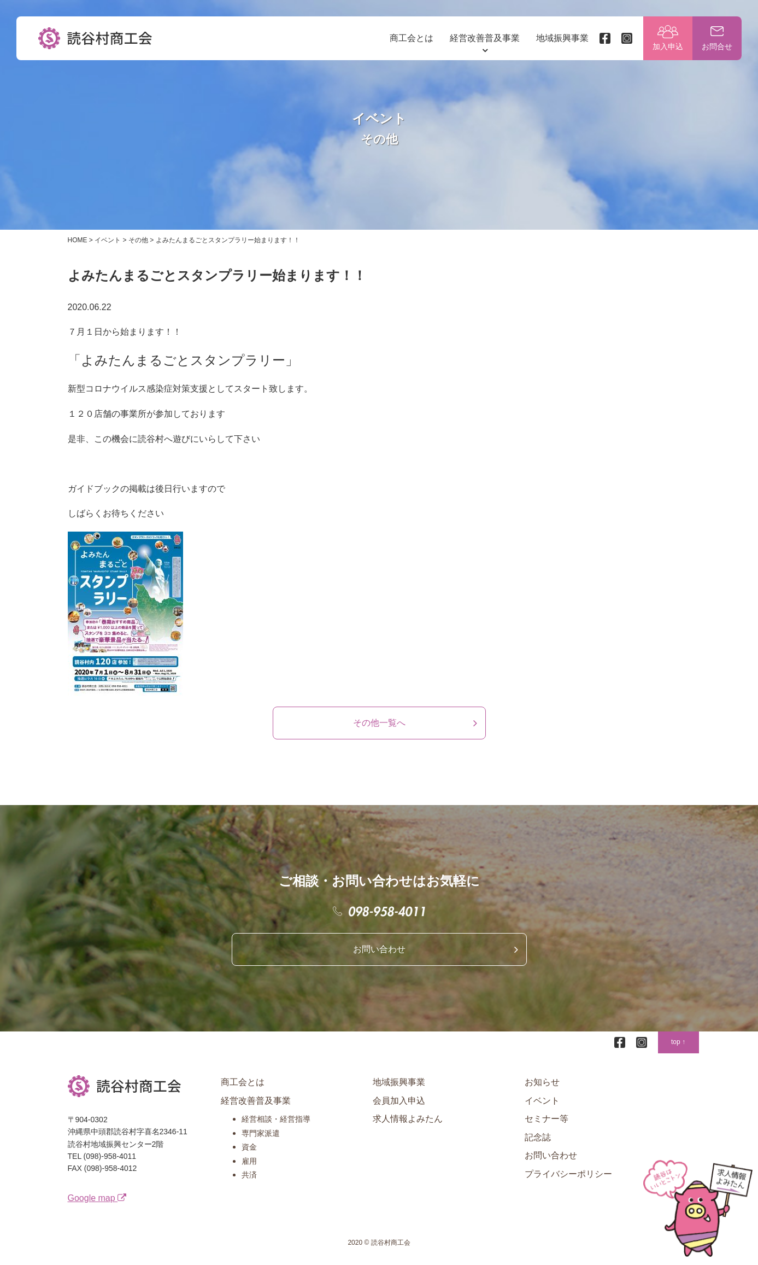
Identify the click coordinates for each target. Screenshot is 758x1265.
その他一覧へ (379, 722)
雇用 (249, 1161)
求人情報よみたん (408, 1118)
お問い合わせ (379, 949)
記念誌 (538, 1137)
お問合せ (717, 46)
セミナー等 (546, 1118)
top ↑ (678, 1042)
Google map (97, 1198)
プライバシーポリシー (568, 1174)
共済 (249, 1174)
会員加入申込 (399, 1100)
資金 (249, 1146)
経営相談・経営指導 (276, 1119)
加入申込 (668, 46)
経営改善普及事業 (485, 38)
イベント (542, 1100)
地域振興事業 (562, 38)
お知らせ (542, 1082)
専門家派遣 (261, 1133)
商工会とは (411, 38)
